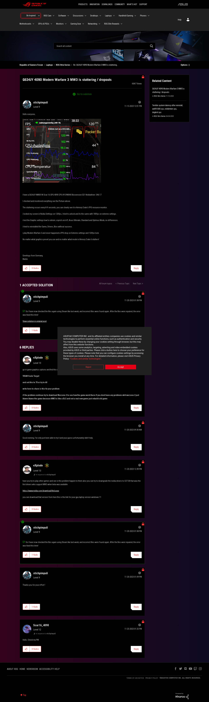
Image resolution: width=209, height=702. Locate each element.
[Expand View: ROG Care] (53, 16)
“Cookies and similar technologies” (85, 359)
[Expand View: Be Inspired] (38, 15)
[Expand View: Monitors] (65, 24)
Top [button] (24, 695)
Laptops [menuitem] (108, 15)
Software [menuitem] (62, 15)
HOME (22, 669)
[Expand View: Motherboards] (33, 24)
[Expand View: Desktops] (100, 16)
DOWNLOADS (107, 4)
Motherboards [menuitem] (25, 24)
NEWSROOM (32, 669)
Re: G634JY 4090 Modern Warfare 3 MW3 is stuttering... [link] (95, 65)
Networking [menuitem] (92, 24)
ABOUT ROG (12, 669)
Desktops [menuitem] (94, 15)
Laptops (49, 65)
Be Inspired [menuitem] (31, 15)
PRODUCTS (83, 4)
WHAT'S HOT (132, 4)
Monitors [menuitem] (60, 24)
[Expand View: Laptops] (113, 16)
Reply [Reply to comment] (136, 407)
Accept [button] (120, 367)
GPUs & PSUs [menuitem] (43, 24)
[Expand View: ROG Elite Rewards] (121, 24)
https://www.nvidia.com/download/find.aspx (41, 491)
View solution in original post (35, 321)
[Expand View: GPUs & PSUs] (51, 24)
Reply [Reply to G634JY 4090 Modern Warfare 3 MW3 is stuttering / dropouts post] (136, 268)
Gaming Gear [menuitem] (76, 24)
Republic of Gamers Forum (31, 65)
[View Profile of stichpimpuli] (40, 102)
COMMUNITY (120, 4)
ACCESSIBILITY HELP (49, 669)
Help (179, 20)
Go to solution (84, 94)
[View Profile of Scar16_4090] (41, 625)
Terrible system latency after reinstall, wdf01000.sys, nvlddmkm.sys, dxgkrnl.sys (167, 108)
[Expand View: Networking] (99, 24)
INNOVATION (95, 4)
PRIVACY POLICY (151, 678)
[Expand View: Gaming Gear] (83, 24)
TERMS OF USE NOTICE (135, 678)
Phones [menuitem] (143, 15)
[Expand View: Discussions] (85, 16)
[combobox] (104, 45)
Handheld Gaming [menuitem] (126, 15)
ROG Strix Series (63, 65)
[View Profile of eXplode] (38, 357)
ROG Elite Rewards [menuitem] (111, 24)
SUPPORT (143, 4)
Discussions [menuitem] (78, 15)
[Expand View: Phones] (148, 16)
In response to (46, 475)
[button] (62, 151)
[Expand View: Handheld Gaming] (135, 16)
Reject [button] (88, 367)
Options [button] (184, 65)
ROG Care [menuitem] (47, 15)
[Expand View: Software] (68, 16)
